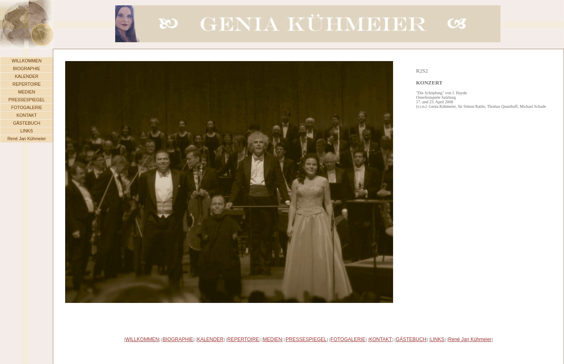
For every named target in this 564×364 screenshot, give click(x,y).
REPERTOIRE (27, 84)
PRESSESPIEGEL (27, 99)
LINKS (26, 130)
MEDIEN (26, 91)
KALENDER (26, 76)
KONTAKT (26, 115)
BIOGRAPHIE (26, 68)
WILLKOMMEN (27, 60)
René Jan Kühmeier (26, 138)
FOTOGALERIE (26, 107)
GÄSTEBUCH (26, 123)
